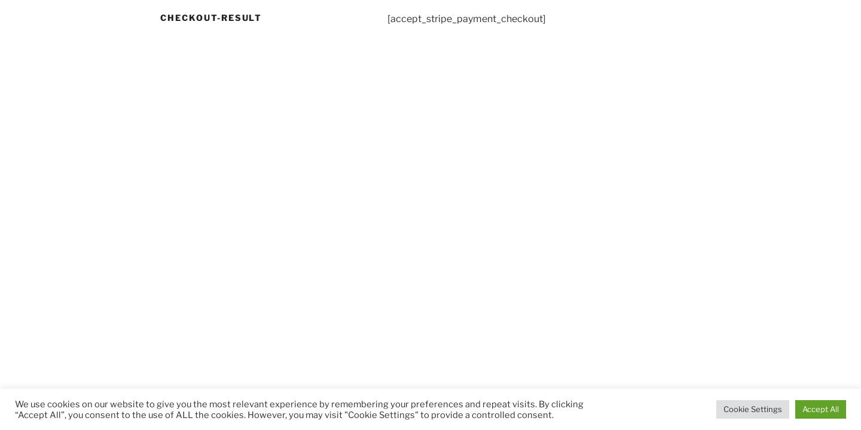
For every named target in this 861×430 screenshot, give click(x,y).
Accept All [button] (820, 409)
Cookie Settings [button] (752, 409)
